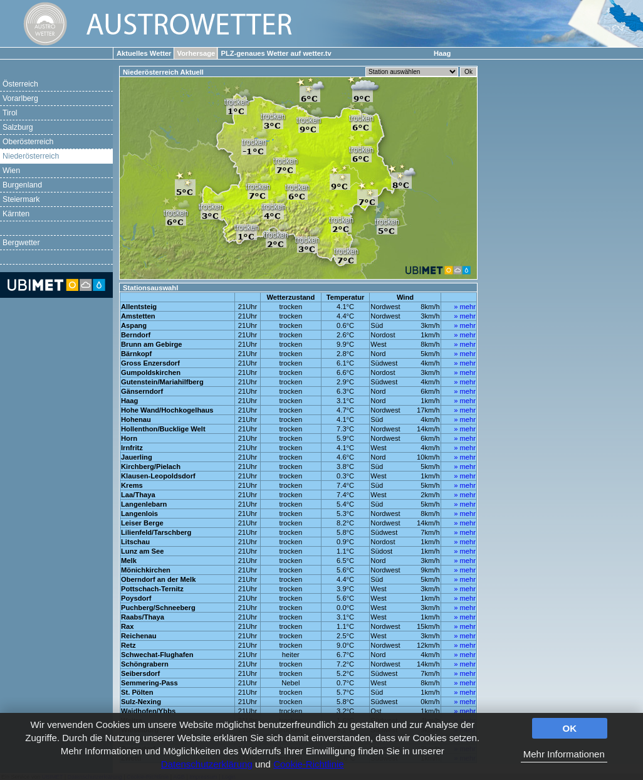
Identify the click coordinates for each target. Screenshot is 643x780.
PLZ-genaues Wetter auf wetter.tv (276, 53)
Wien (11, 170)
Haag (442, 53)
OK (570, 728)
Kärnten (16, 213)
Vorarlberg (20, 98)
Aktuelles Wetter (144, 53)
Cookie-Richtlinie (308, 764)
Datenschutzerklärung (207, 764)
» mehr (465, 306)
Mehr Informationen (564, 754)
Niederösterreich (31, 156)
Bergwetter (21, 242)
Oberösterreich (28, 141)
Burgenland (22, 185)
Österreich (20, 84)
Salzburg (18, 127)
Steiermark (21, 199)
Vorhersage (196, 53)
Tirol (10, 112)
